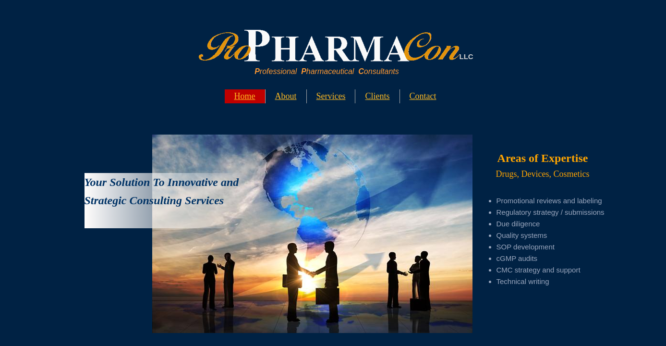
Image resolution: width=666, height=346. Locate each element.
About (286, 96)
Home (244, 96)
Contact (423, 96)
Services (331, 96)
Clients (377, 96)
